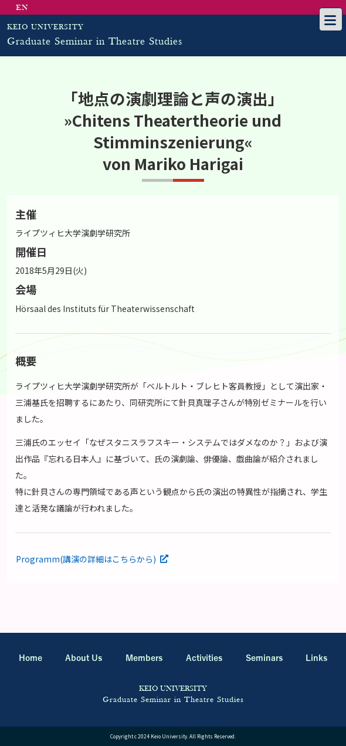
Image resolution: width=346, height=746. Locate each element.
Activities (204, 658)
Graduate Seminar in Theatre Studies (153, 33)
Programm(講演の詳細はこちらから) (86, 559)
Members (143, 658)
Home (30, 658)
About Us (83, 658)
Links (316, 658)
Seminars (264, 658)
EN (22, 8)
